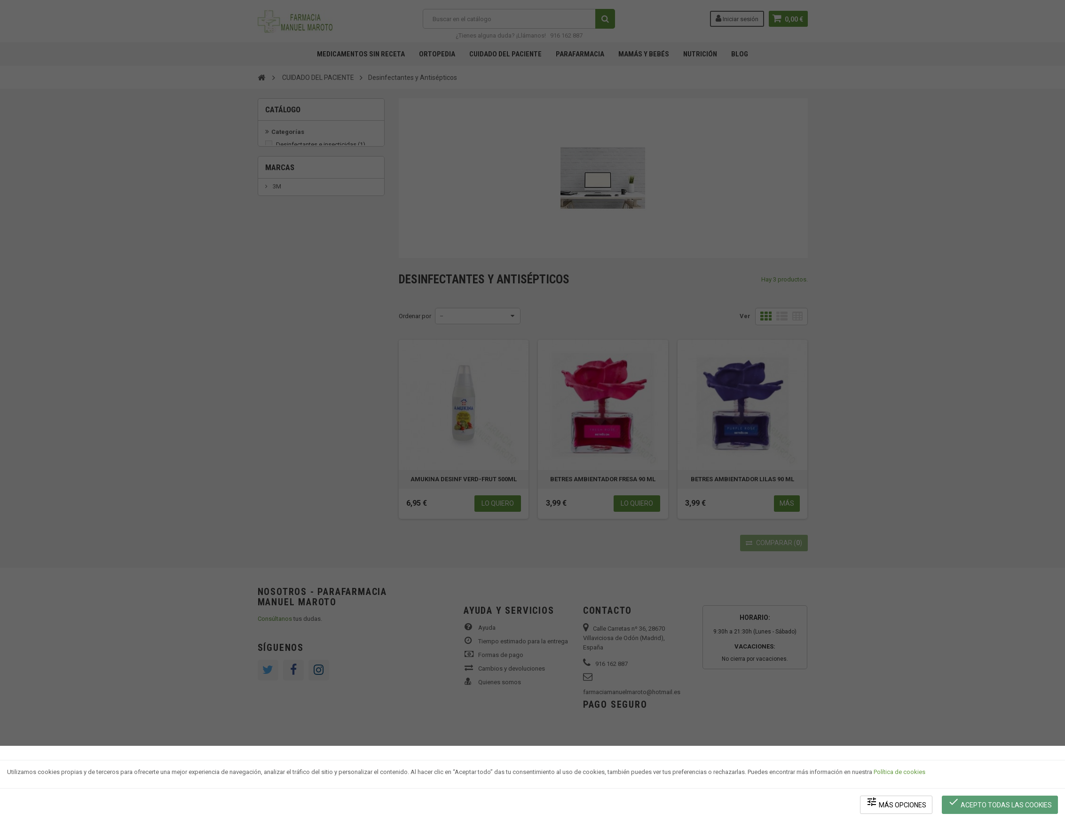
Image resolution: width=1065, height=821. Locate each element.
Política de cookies (899, 771)
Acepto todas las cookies (1000, 802)
